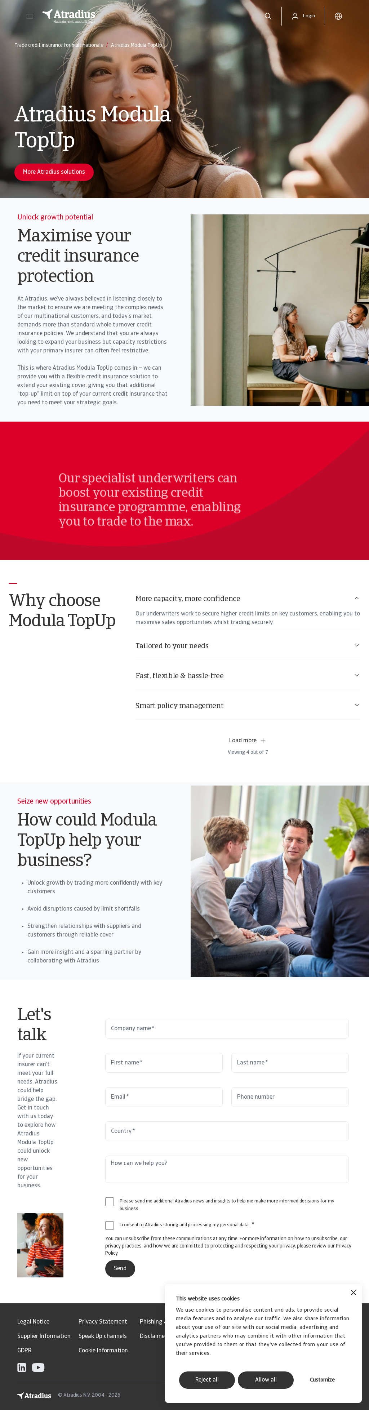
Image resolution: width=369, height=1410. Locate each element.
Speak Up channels (103, 1336)
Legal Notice (33, 1322)
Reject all (207, 1380)
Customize (322, 1380)
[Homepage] (145, 16)
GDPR (24, 1351)
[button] (29, 16)
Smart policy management (247, 706)
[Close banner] (353, 1293)
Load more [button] (248, 740)
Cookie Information (103, 1351)
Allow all (266, 1380)
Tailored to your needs (247, 646)
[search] (268, 16)
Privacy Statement (103, 1322)
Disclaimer (153, 1336)
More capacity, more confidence (247, 599)
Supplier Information (44, 1336)
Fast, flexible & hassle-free (247, 676)
